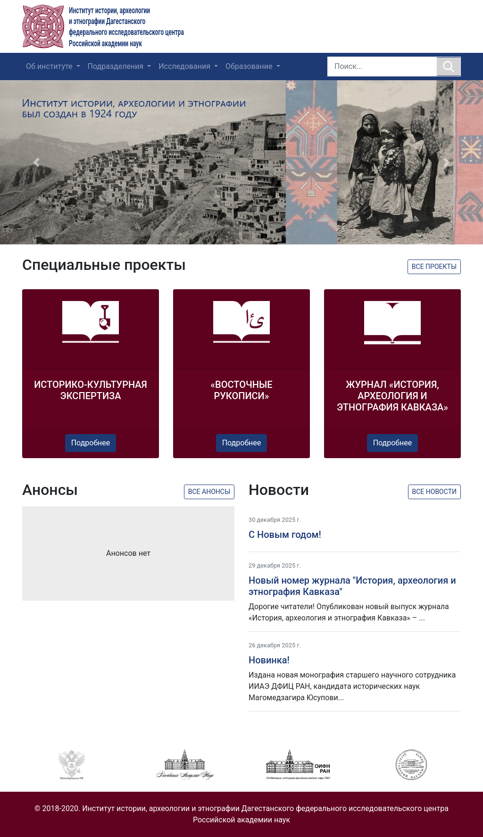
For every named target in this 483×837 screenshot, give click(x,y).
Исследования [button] (185, 66)
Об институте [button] (50, 66)
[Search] (382, 66)
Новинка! (269, 660)
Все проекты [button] (434, 266)
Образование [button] (249, 66)
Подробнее (90, 442)
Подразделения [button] (117, 66)
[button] (36, 162)
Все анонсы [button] (209, 491)
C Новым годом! (285, 534)
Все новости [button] (434, 491)
